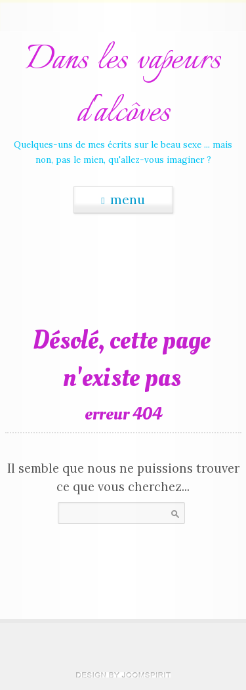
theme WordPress (123, 675)
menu (122, 199)
